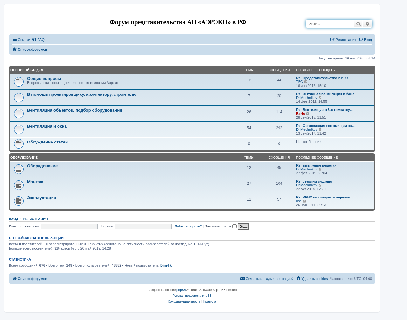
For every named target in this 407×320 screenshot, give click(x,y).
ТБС (299, 82)
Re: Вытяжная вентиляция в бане (325, 94)
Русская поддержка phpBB (191, 295)
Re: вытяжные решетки (316, 165)
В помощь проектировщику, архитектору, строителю (81, 94)
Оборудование (24, 157)
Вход (13, 219)
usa (299, 201)
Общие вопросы (44, 78)
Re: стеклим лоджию (314, 181)
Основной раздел (26, 70)
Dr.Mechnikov (306, 98)
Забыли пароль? (188, 226)
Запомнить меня (221, 226)
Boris (300, 113)
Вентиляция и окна (47, 126)
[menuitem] (38, 40)
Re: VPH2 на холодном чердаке (323, 197)
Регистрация (35, 219)
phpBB (181, 290)
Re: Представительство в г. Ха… (324, 78)
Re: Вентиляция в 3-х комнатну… (325, 110)
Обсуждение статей (47, 142)
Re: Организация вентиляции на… (325, 126)
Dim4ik (166, 265)
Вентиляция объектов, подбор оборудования (74, 110)
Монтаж (35, 181)
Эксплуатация (41, 197)
